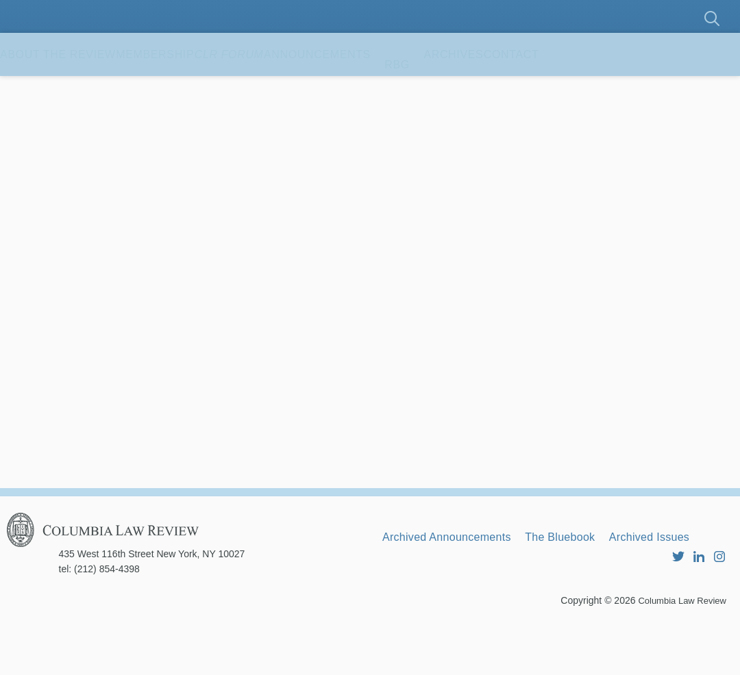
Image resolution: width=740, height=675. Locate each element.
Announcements (413, 88)
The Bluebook (593, 572)
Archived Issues (431, 591)
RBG (506, 88)
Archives (576, 88)
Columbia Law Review (678, 651)
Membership (196, 88)
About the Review (72, 88)
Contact (662, 88)
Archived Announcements (458, 572)
